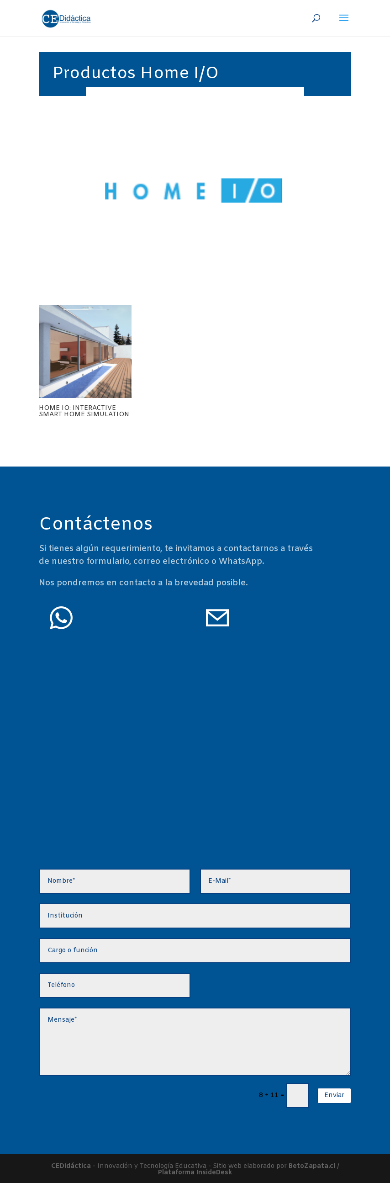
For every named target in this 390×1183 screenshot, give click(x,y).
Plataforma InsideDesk (195, 1172)
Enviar (334, 1095)
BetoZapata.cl (312, 1166)
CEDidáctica (71, 1166)
